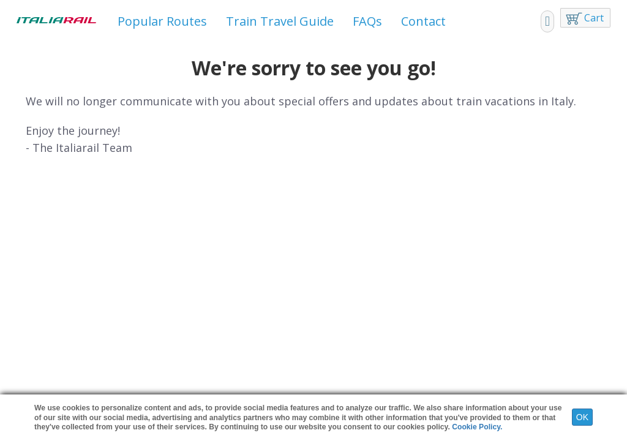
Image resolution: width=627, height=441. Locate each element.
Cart (594, 17)
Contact (423, 21)
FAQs (367, 21)
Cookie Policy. (477, 427)
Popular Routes (162, 21)
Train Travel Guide (280, 21)
